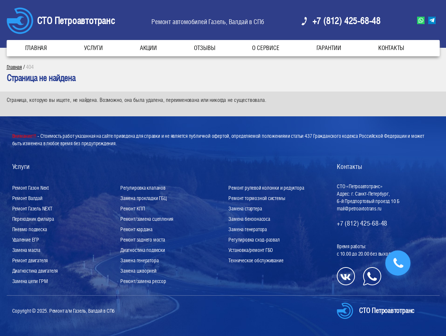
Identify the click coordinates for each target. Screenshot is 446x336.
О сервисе (265, 47)
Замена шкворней (138, 271)
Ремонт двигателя (30, 260)
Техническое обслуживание (255, 260)
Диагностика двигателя (35, 271)
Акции (148, 47)
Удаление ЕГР (25, 240)
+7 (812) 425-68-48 (346, 21)
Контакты (391, 47)
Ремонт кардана (136, 229)
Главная (36, 47)
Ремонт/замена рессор (143, 281)
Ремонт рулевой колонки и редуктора (266, 188)
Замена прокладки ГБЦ (143, 198)
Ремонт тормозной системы (256, 198)
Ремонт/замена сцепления (146, 219)
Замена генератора (139, 260)
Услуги (93, 47)
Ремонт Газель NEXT (32, 209)
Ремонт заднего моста (142, 240)
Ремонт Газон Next (30, 188)
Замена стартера (245, 209)
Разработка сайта (29, 316)
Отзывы (204, 47)
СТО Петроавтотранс (76, 20)
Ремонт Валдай (27, 198)
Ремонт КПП (132, 209)
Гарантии (328, 47)
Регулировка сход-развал (253, 240)
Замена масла (26, 250)
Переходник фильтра (33, 219)
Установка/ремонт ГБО (250, 250)
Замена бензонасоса (249, 219)
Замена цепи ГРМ (30, 281)
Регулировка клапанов (142, 188)
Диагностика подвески (142, 250)
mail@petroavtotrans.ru (359, 209)
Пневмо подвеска (29, 229)
